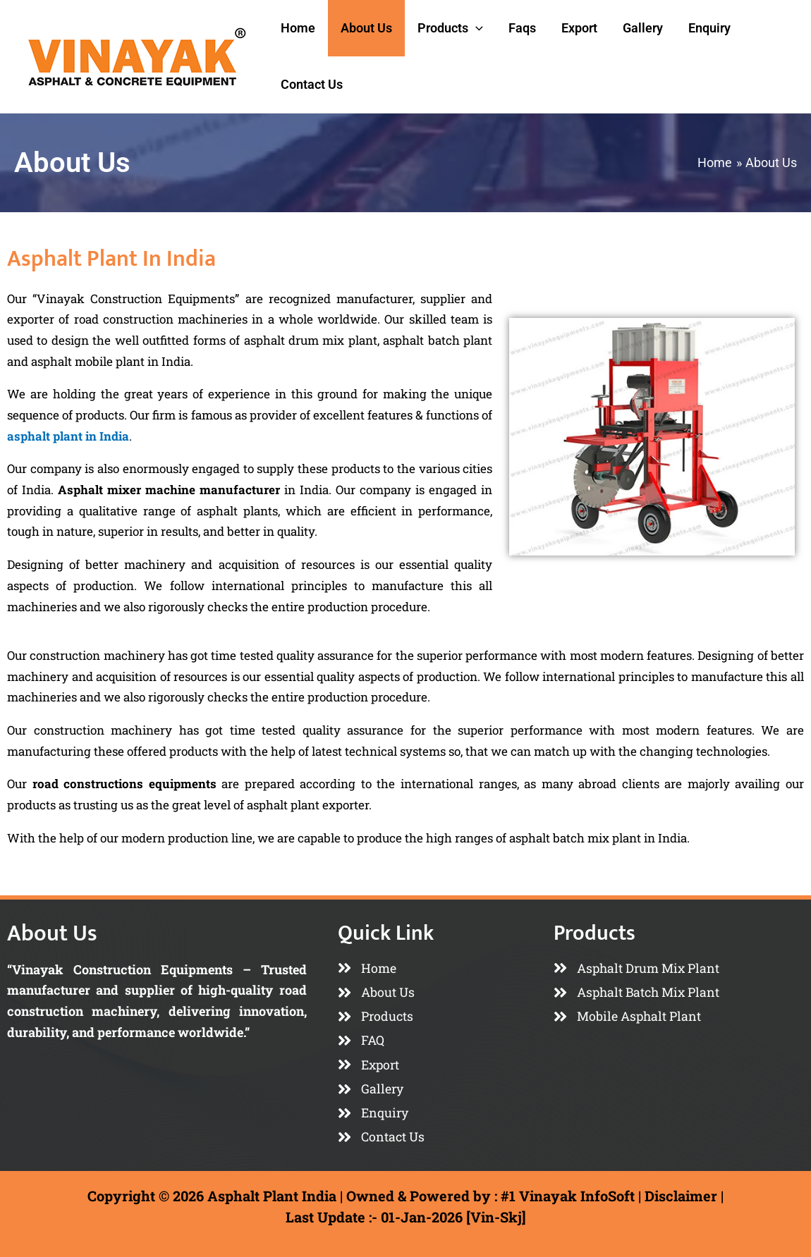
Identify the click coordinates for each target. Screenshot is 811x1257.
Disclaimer (681, 1196)
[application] (475, 28)
